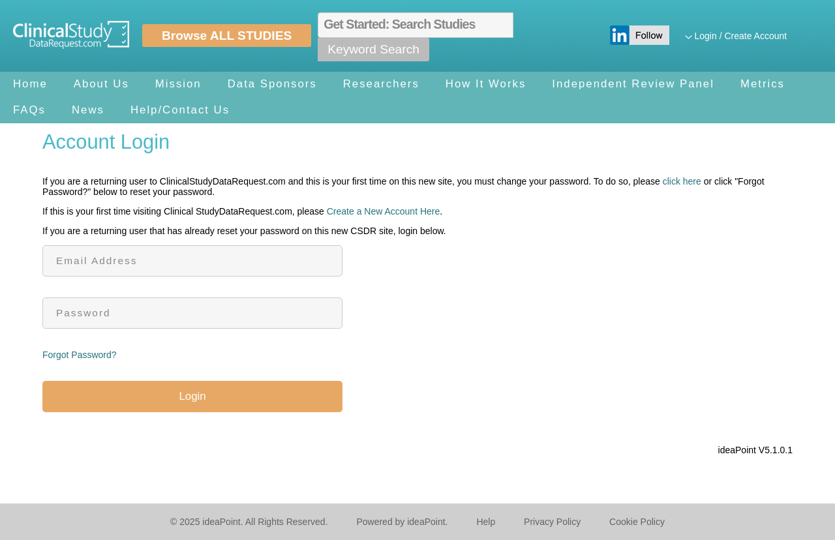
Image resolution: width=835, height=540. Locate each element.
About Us (101, 84)
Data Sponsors (272, 84)
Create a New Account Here (383, 211)
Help (485, 522)
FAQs (29, 110)
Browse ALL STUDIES (227, 35)
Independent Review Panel (633, 84)
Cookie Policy (637, 522)
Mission (178, 84)
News (88, 110)
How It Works (486, 84)
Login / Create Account (741, 36)
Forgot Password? (79, 355)
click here (682, 181)
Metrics (762, 84)
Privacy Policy (552, 522)
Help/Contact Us (180, 110)
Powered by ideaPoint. (402, 522)
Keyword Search (373, 49)
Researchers (381, 84)
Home (30, 84)
